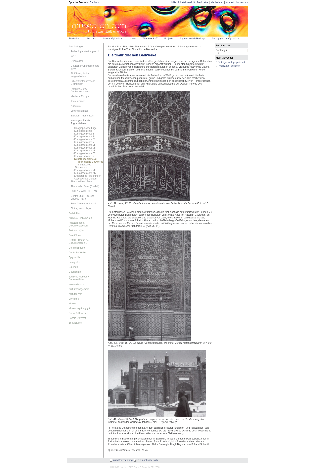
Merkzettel (202, 2)
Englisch (94, 2)
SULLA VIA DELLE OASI (84, 191)
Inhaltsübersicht (186, 2)
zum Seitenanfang (121, 460)
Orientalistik (77, 61)
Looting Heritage (79, 110)
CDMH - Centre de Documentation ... (79, 241)
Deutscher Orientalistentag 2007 (85, 67)
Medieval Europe (80, 96)
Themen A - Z (150, 38)
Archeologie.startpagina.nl (85, 51)
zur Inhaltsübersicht (146, 460)
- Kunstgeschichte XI (85, 159)
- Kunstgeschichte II (83, 133)
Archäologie (76, 46)
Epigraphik (74, 257)
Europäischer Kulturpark (84, 203)
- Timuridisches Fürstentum (83, 166)
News (133, 38)
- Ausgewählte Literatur (85, 178)
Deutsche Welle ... (78, 252)
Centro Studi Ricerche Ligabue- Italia (82, 197)
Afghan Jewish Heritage (192, 38)
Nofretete (76, 106)
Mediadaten (217, 2)
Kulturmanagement (79, 289)
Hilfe (173, 2)
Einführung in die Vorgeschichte (80, 75)
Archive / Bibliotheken (80, 218)
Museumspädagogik (79, 308)
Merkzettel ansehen (229, 65)
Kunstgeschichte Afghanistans (80, 122)
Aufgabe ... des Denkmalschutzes (80, 90)
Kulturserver (75, 294)
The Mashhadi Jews (81, 181)
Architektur (74, 213)
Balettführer (75, 235)
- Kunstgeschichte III (84, 136)
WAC (73, 56)
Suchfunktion (223, 45)
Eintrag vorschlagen (81, 208)
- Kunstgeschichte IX (84, 153)
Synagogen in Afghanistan (226, 38)
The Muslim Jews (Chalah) (85, 186)
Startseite (74, 38)
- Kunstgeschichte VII (84, 147)
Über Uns (91, 38)
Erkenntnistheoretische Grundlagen (83, 82)
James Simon (78, 101)
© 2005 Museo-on (118, 467)
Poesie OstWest (77, 318)
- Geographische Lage (85, 128)
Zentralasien (75, 322)
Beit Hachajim (76, 230)
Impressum (242, 2)
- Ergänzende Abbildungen (87, 175)
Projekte (168, 38)
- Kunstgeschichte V (83, 142)
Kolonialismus (76, 284)
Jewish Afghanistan (112, 38)
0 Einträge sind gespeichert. (231, 62)
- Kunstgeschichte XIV (84, 173)
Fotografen (74, 262)
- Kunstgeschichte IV (84, 139)
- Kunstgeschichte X (83, 156)
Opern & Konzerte (78, 313)
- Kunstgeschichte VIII (84, 150)
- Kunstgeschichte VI (84, 145)
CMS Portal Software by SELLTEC (144, 467)
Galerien (73, 267)
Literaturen (74, 298)
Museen (73, 303)
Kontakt (230, 2)
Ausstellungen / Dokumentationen (78, 224)
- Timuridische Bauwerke (89, 161)
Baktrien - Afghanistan (82, 115)
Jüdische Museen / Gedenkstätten (79, 278)
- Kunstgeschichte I (83, 130)
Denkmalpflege (77, 247)
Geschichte (75, 271)
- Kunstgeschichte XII (84, 170)
